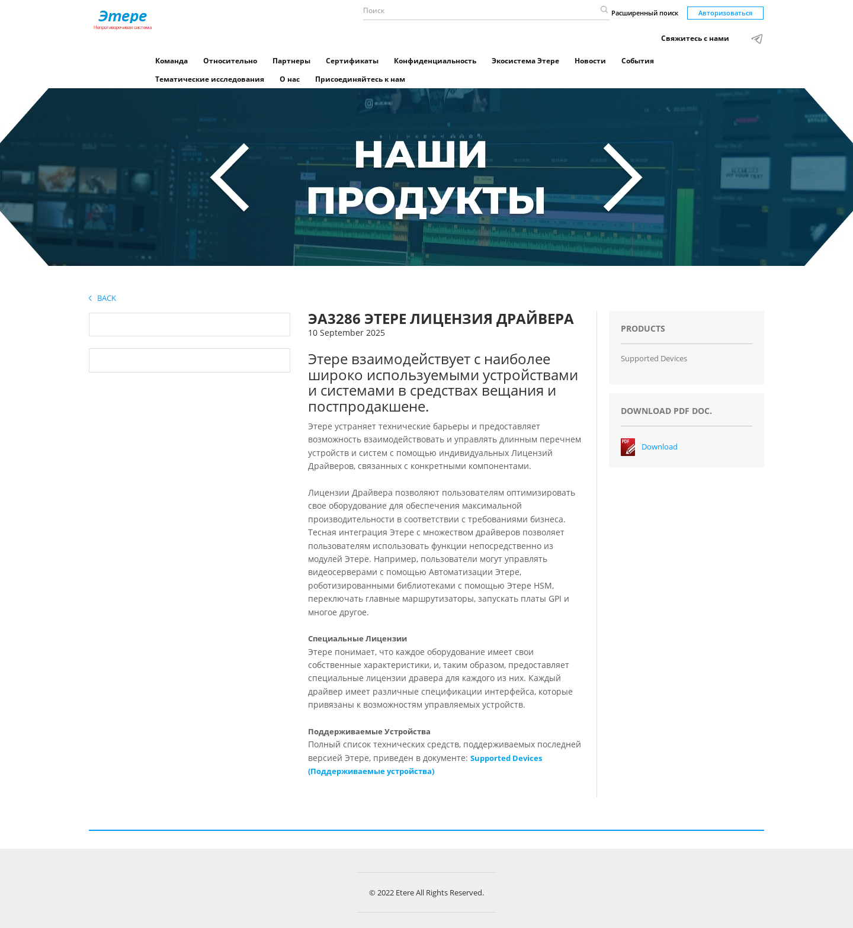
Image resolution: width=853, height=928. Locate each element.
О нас (290, 79)
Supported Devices (654, 358)
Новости (590, 61)
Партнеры (291, 61)
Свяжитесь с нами (695, 38)
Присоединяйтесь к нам (360, 79)
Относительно (230, 61)
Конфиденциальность (435, 61)
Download (660, 446)
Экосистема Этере (525, 61)
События (637, 61)
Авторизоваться (725, 12)
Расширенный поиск (644, 12)
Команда (171, 61)
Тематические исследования (209, 79)
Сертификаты (352, 61)
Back (102, 298)
